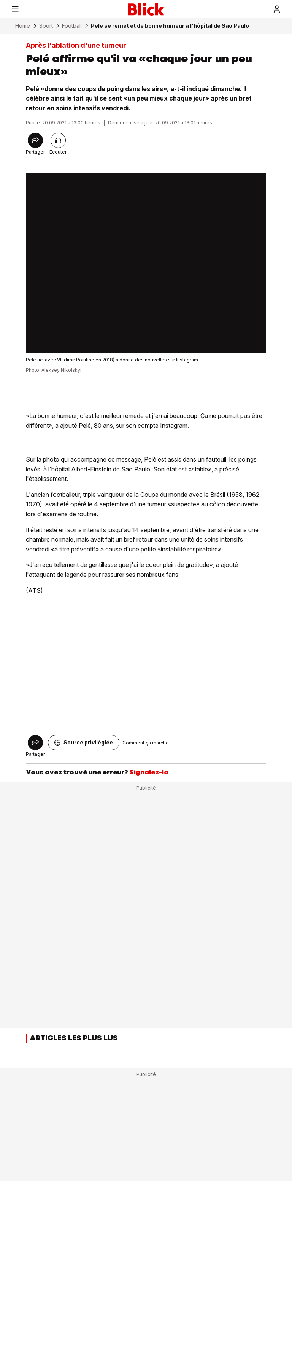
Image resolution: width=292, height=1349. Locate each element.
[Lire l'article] (58, 140)
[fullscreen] (146, 263)
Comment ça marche (145, 743)
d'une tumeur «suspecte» (165, 504)
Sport (46, 26)
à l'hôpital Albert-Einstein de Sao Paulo (96, 469)
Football (72, 26)
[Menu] (15, 9)
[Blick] (146, 9)
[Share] (35, 140)
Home (22, 26)
